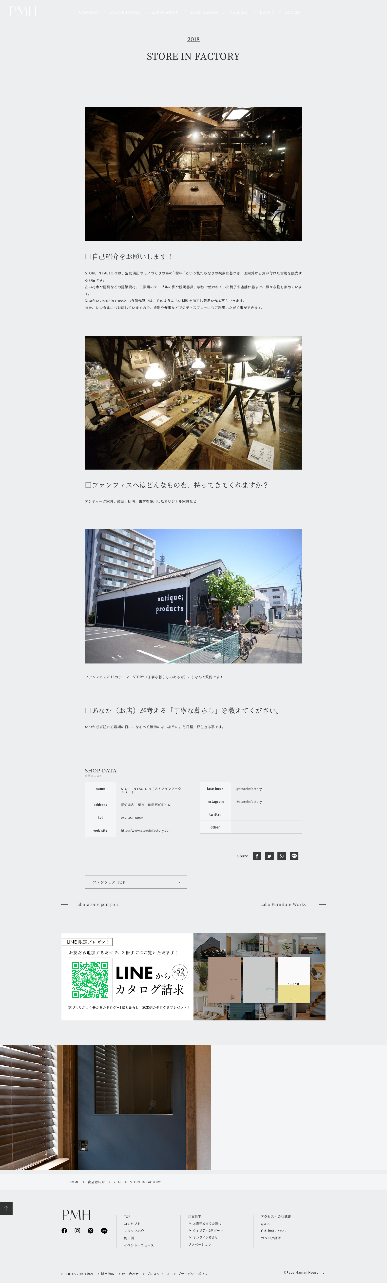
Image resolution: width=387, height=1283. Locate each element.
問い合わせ (130, 1273)
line (104, 1231)
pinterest (90, 1230)
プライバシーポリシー (194, 1273)
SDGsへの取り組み (79, 1273)
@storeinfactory (249, 788)
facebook (64, 1230)
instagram (77, 1230)
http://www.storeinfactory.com (146, 830)
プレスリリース (158, 1273)
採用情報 (108, 1273)
